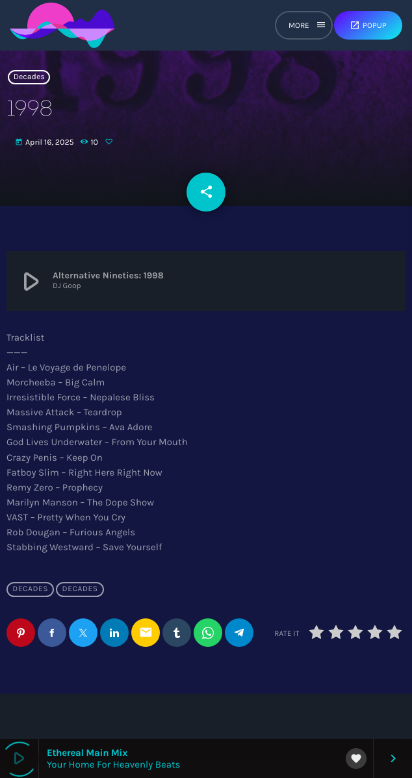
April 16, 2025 (45, 143)
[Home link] (62, 25)
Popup (368, 25)
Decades (29, 77)
